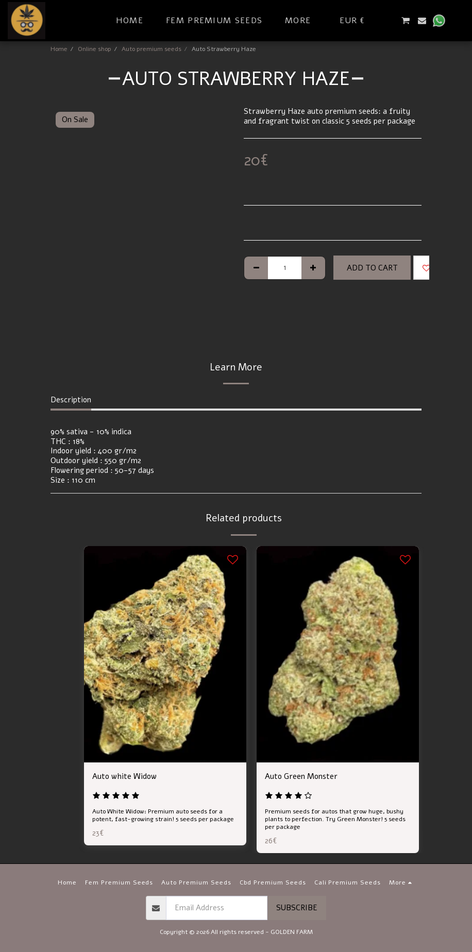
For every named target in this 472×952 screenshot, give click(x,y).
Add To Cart (372, 268)
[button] (388, 20)
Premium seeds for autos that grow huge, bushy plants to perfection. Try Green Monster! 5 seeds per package (335, 819)
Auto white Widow (124, 776)
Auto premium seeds (151, 49)
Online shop (94, 49)
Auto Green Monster (301, 776)
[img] (165, 654)
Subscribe (296, 908)
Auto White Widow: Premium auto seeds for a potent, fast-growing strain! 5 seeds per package (163, 815)
